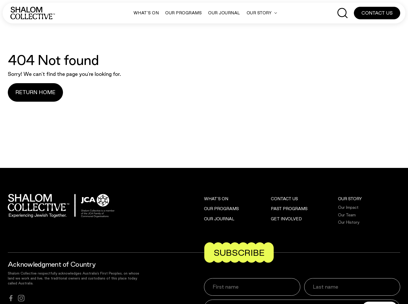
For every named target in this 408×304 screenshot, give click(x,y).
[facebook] (11, 298)
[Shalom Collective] (32, 13)
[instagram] (21, 298)
